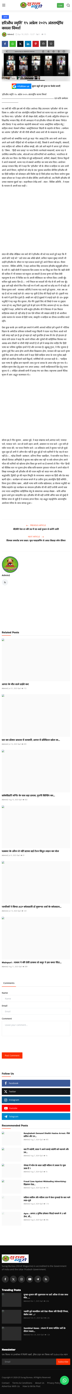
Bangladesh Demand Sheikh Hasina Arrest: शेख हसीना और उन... (47, 1135)
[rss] (45, 1279)
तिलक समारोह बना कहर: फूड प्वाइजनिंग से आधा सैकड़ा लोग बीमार (36, 540)
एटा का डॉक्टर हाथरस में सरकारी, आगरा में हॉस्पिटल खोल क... (31, 740)
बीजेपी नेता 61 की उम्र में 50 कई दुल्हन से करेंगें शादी (36, 529)
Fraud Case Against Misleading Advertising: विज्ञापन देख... (45, 1183)
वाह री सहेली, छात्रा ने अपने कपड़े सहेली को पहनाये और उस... (46, 1151)
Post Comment (12, 1055)
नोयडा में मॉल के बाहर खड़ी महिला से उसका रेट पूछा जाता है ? (45, 1167)
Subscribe (63, 1361)
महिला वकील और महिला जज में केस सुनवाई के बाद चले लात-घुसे (47, 1199)
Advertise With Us (11, 1386)
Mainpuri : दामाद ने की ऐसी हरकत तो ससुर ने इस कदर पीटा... (32, 962)
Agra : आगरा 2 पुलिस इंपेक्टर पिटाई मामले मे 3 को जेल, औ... (45, 1215)
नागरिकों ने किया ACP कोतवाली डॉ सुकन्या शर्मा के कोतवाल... (31, 906)
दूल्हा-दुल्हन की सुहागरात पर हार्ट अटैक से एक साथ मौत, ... (46, 1296)
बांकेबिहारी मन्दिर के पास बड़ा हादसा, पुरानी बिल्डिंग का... (28, 795)
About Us (39, 1382)
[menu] (4, 5)
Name (5, 992)
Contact (5, 1382)
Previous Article (36, 525)
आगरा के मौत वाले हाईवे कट (15, 684)
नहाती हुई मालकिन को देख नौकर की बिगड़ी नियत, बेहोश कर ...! (46, 1313)
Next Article (36, 536)
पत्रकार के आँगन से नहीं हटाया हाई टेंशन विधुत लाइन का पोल (30, 851)
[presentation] (25, 1044)
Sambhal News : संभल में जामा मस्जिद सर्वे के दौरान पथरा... (45, 1330)
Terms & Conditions (22, 1382)
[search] (68, 5)
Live (60, 5)
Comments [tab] (8, 983)
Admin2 (6, 575)
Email (4, 1005)
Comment (7, 1018)
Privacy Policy (54, 1382)
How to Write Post (31, 1386)
